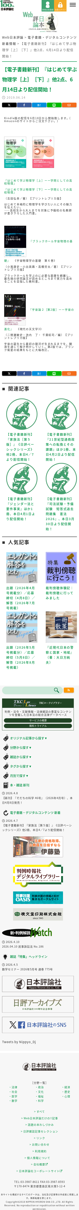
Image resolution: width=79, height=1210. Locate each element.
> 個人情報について (37, 1158)
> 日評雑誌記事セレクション (39, 1131)
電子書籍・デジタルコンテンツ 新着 (35, 812)
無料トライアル (38, 726)
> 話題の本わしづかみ (39, 1125)
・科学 (39, 1101)
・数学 (13, 1101)
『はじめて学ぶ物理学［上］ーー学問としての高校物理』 (38, 181)
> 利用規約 (39, 1151)
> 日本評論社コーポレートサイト (39, 1171)
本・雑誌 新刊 (19, 785)
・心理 (66, 1096)
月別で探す (19, 775)
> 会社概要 (39, 1164)
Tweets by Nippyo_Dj (19, 1042)
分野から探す (21, 747)
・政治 (39, 1087)
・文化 (39, 1092)
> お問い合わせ (39, 1144)
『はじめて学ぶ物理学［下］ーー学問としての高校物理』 (38, 190)
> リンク (39, 1138)
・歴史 (66, 1092)
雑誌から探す (21, 757)
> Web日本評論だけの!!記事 (39, 1118)
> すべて (39, 1111)
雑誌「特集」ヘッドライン (28, 956)
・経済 (66, 1087)
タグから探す (21, 766)
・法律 (13, 1087)
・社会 (13, 1092)
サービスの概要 (38, 720)
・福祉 (39, 1096)
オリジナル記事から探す (28, 738)
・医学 (13, 1096)
